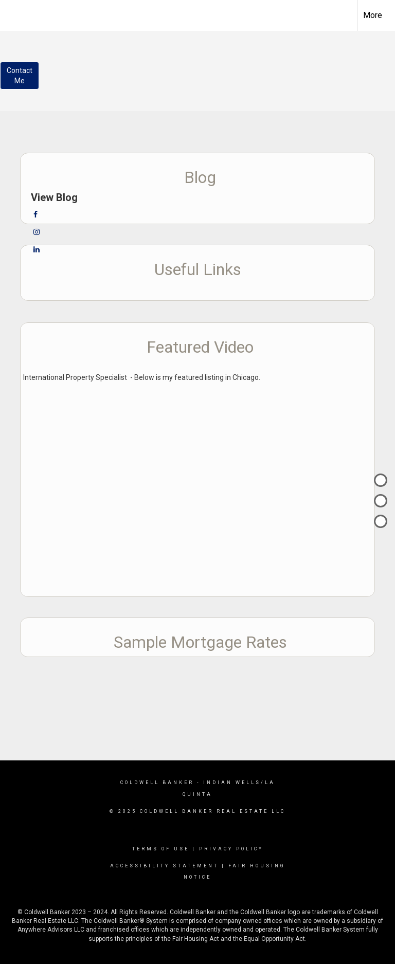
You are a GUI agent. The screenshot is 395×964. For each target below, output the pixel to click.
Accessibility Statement (164, 865)
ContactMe (19, 75)
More (372, 15)
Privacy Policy (231, 848)
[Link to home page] (13, 14)
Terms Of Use (160, 848)
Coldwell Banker (157, 782)
